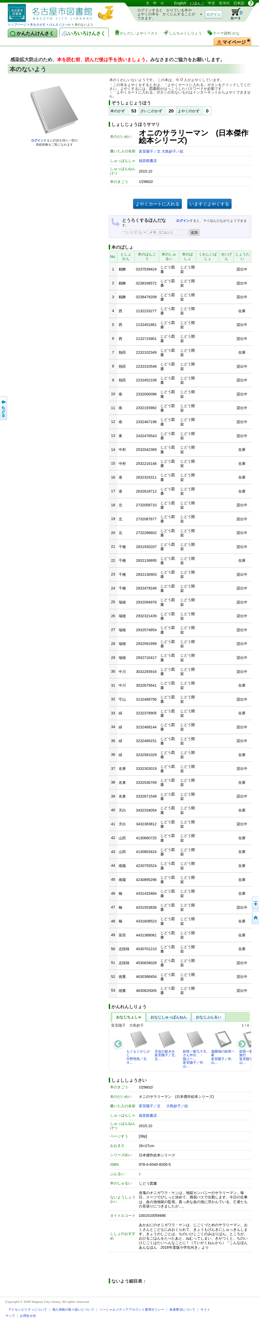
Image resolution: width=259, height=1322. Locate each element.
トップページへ (255, 917)
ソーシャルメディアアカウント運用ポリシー (131, 1309)
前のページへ (4, 408)
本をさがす (38, 24)
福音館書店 (148, 161)
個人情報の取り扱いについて (73, 1309)
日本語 (238, 3)
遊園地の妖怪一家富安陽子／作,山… (223, 1047)
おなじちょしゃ (128, 1017)
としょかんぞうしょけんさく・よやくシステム (62, 11)
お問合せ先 (28, 1315)
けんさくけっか (60, 24)
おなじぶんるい (208, 1017)
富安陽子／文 (150, 151)
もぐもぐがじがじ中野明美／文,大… (138, 1047)
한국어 (224, 3)
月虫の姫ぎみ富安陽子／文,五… (165, 1045)
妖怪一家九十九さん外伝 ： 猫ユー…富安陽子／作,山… (194, 1049)
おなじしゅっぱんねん (168, 1017)
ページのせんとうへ (255, 903)
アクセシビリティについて (27, 1309)
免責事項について (182, 1309)
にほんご (197, 3)
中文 (211, 3)
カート (233, 14)
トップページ (17, 24)
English (180, 3)
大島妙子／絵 (172, 151)
